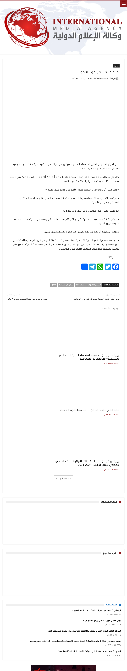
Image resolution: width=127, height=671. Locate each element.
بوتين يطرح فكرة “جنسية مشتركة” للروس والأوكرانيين (94, 296)
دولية (116, 66)
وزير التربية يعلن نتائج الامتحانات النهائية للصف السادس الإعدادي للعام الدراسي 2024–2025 (28, 349)
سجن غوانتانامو (66, 285)
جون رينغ (80, 285)
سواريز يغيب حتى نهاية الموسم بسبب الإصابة (33, 296)
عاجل (53, 285)
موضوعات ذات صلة (111, 308)
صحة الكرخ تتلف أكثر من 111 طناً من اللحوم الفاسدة (65, 345)
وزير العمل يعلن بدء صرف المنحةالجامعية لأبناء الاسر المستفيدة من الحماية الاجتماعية (104, 349)
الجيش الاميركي (94, 285)
